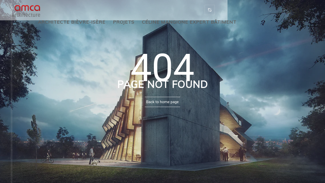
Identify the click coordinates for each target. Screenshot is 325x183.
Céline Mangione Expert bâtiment (189, 22)
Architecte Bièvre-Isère (71, 22)
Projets (123, 22)
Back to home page (162, 102)
